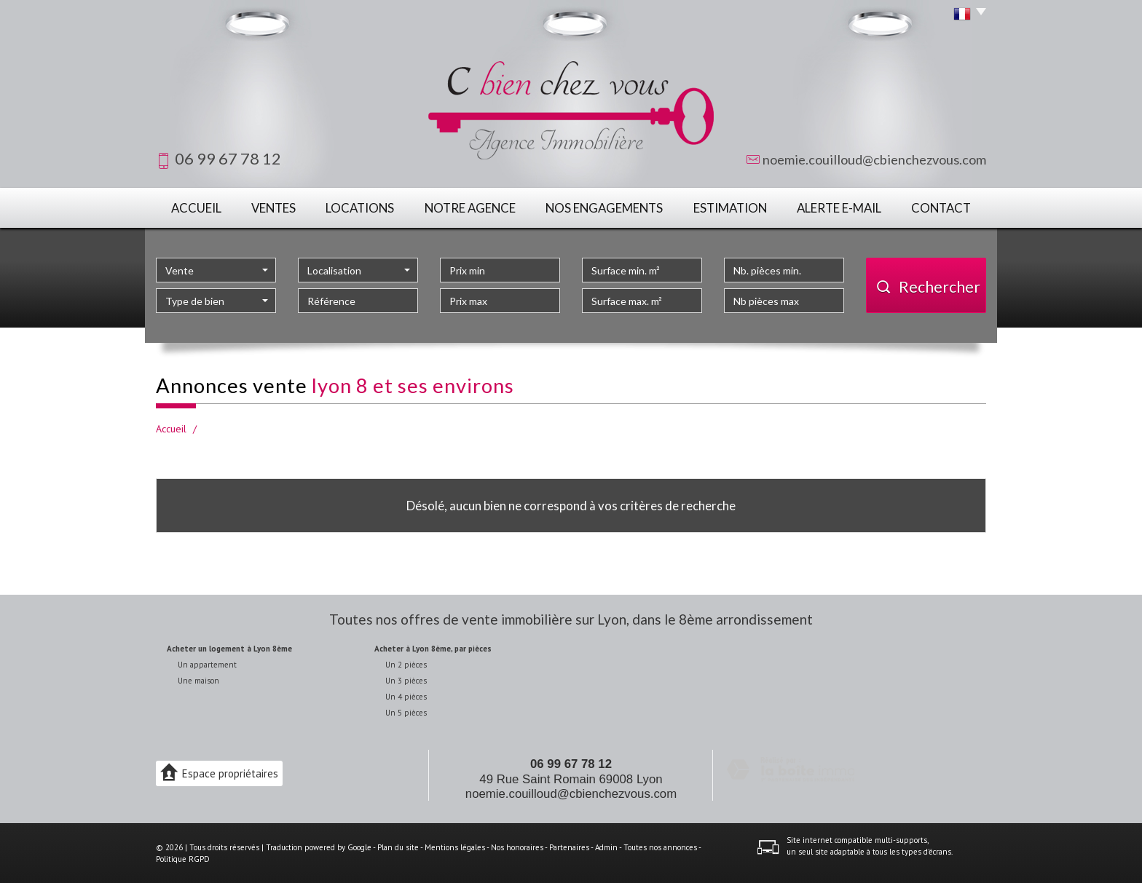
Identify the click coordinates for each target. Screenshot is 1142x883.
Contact (941, 207)
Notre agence (470, 207)
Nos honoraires (517, 847)
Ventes (273, 207)
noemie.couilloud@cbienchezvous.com (874, 159)
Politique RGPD (183, 859)
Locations (360, 207)
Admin (606, 847)
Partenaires (569, 847)
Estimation (730, 207)
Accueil (196, 207)
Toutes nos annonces (660, 847)
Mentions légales (455, 847)
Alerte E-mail (839, 207)
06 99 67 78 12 (571, 764)
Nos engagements (604, 207)
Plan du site (398, 847)
